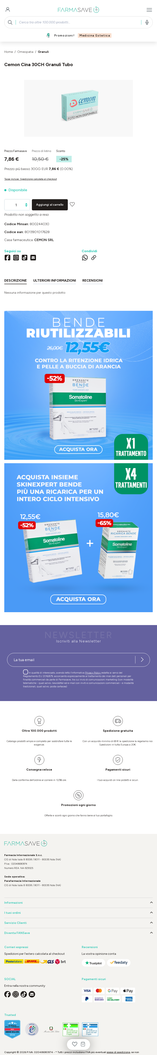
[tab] (15, 281)
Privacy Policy (93, 672)
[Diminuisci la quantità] (26, 206)
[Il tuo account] (7, 9)
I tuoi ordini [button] (78, 913)
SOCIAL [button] (10, 979)
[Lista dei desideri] (74, 1044)
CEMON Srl (44, 240)
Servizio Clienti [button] (78, 923)
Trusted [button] (10, 1015)
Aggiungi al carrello (50, 204)
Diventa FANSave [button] (78, 933)
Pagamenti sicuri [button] (94, 979)
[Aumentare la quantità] (26, 204)
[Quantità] (16, 205)
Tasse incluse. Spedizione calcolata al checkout (30, 179)
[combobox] (78, 22)
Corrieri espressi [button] (16, 947)
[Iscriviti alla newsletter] (142, 659)
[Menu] (149, 10)
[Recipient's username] (71, 659)
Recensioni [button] (90, 947)
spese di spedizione (118, 1052)
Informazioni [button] (78, 903)
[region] (78, 108)
